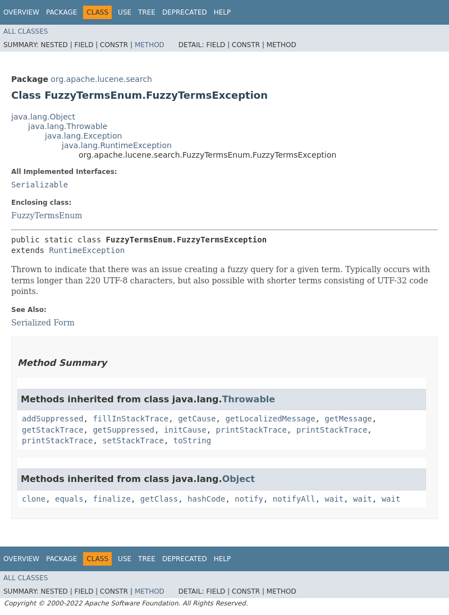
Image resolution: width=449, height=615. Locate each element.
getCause (197, 418)
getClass (159, 498)
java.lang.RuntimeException (117, 145)
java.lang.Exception (83, 135)
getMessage (348, 418)
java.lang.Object (43, 116)
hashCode (206, 498)
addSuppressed (53, 418)
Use (124, 12)
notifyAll (294, 498)
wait (334, 498)
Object (238, 479)
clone (33, 498)
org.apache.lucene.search (101, 79)
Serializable (39, 184)
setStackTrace (133, 440)
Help (222, 12)
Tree (146, 12)
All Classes (25, 31)
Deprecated (184, 12)
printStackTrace (251, 429)
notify (249, 498)
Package (61, 12)
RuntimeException (87, 250)
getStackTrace (53, 429)
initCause (185, 429)
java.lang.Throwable (67, 126)
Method (149, 45)
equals (69, 498)
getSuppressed (123, 429)
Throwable (249, 399)
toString (192, 440)
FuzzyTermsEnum (47, 215)
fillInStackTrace (130, 418)
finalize (111, 498)
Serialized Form (43, 322)
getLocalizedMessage (270, 418)
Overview (21, 12)
